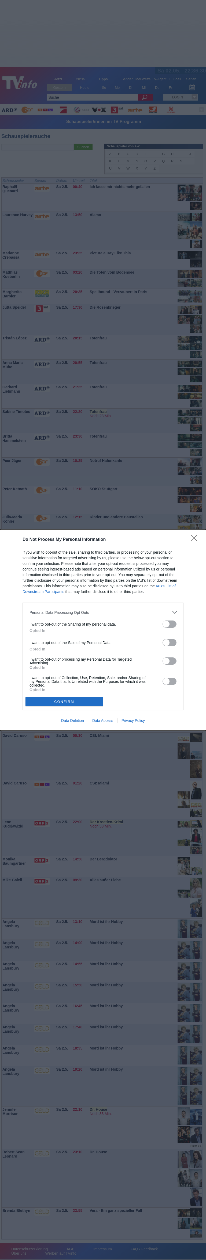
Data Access (102, 720)
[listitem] (103, 612)
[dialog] (103, 630)
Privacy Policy (133, 720)
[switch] (169, 624)
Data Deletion (72, 720)
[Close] (195, 540)
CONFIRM (64, 702)
